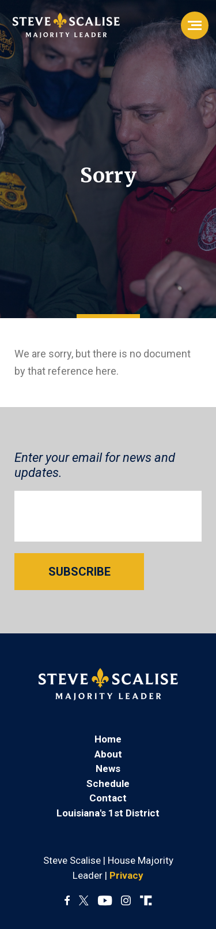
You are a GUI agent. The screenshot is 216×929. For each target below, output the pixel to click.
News (108, 768)
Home (108, 739)
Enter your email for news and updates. (94, 465)
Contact (108, 798)
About (108, 754)
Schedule (108, 783)
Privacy (126, 875)
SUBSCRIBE (79, 572)
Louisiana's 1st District (108, 813)
